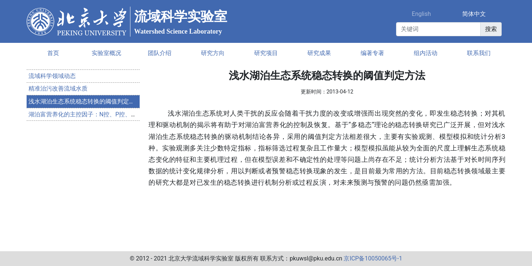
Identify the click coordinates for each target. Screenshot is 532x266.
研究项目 (266, 53)
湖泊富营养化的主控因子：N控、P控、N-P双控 (90, 114)
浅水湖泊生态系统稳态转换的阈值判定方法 (84, 101)
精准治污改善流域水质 (58, 88)
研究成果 (319, 53)
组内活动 (425, 53)
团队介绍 (159, 53)
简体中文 (474, 13)
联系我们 (479, 53)
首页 (53, 53)
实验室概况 (106, 53)
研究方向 (213, 53)
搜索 (491, 29)
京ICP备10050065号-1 (373, 258)
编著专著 (372, 53)
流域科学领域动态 (52, 75)
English (421, 13)
